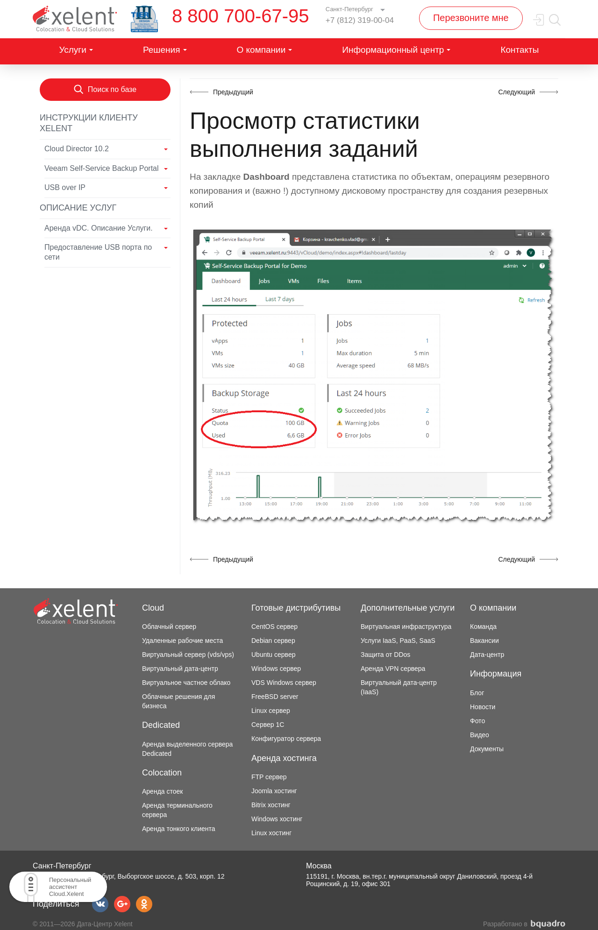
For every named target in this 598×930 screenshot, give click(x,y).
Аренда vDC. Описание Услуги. (98, 228)
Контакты (519, 50)
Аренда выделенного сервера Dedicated (187, 748)
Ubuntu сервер (273, 654)
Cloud (153, 608)
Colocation (162, 772)
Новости (482, 707)
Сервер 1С (267, 724)
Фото (477, 721)
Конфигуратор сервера (286, 738)
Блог (477, 693)
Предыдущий (233, 92)
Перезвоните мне (471, 18)
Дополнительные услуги (408, 608)
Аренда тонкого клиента (178, 828)
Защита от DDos (385, 654)
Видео (479, 735)
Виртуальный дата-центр (180, 668)
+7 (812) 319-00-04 (360, 20)
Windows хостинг (276, 819)
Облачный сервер (169, 626)
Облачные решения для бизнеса (178, 701)
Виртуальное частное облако (186, 682)
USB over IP (64, 187)
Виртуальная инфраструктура (406, 626)
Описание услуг (78, 207)
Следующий (516, 92)
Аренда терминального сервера (177, 810)
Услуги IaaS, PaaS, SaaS (398, 640)
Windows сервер (276, 668)
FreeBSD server (274, 696)
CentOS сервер (274, 626)
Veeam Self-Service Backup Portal (101, 168)
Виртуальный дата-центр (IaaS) (399, 687)
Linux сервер (270, 710)
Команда (483, 626)
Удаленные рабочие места (182, 640)
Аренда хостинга (284, 758)
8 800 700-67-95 (240, 16)
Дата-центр (487, 654)
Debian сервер (273, 640)
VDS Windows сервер (283, 682)
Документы (487, 749)
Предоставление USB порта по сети (98, 252)
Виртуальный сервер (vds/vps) (188, 654)
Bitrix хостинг (271, 805)
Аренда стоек (162, 791)
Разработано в (524, 924)
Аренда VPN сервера (393, 668)
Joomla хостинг (274, 791)
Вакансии (484, 640)
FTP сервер (269, 777)
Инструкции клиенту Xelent (89, 123)
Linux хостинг (271, 833)
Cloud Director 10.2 (76, 149)
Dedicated (161, 725)
